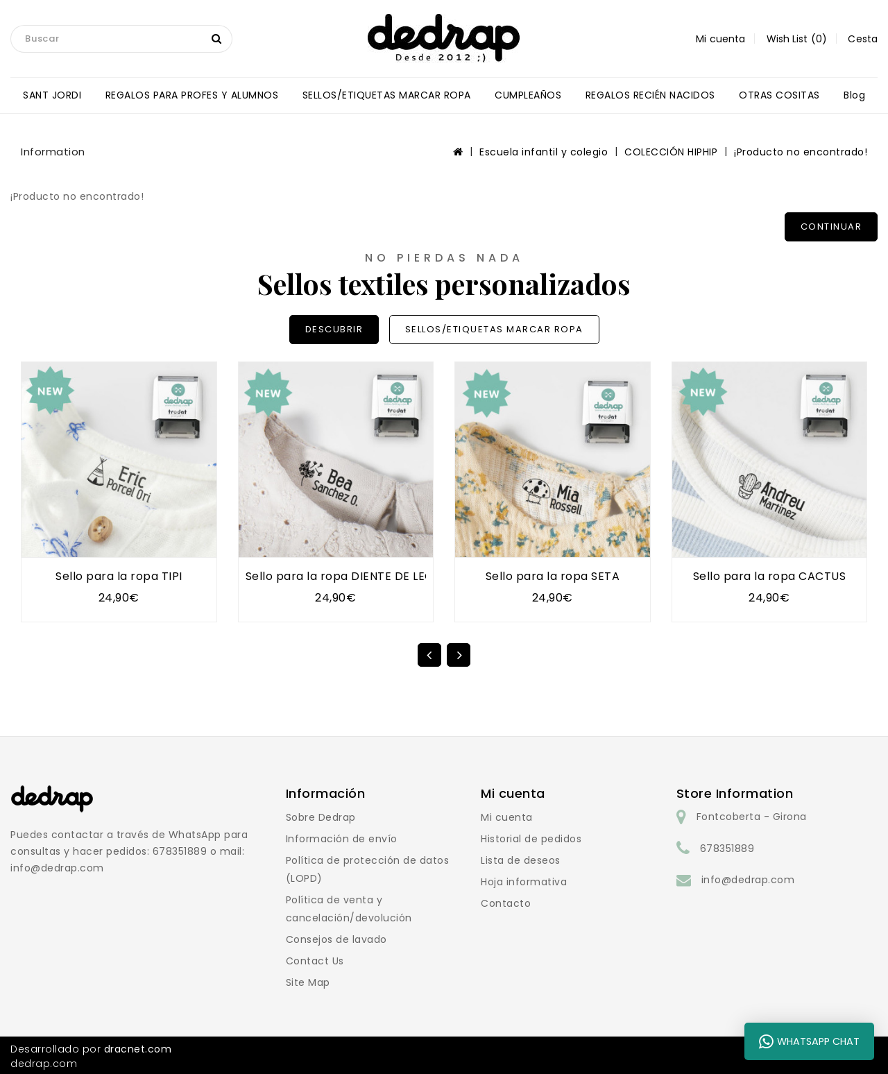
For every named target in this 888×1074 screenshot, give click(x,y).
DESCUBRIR (334, 329)
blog (854, 95)
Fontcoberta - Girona (752, 817)
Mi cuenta (507, 817)
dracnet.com (138, 1049)
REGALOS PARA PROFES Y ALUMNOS (192, 95)
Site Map (308, 982)
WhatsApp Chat (809, 1041)
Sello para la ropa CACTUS (769, 576)
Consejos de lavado (336, 939)
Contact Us (315, 961)
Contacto (506, 903)
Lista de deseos (521, 860)
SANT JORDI (52, 95)
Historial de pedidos (531, 839)
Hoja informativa (524, 882)
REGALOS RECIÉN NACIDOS (650, 95)
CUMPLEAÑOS (528, 95)
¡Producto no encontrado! (800, 152)
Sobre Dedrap (321, 817)
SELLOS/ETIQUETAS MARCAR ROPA (386, 95)
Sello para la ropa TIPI (119, 576)
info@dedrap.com (748, 880)
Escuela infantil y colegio (543, 152)
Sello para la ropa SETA (553, 576)
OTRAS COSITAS (779, 95)
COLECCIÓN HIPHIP (670, 152)
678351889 (727, 848)
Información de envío (342, 839)
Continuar (831, 226)
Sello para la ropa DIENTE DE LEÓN (344, 576)
